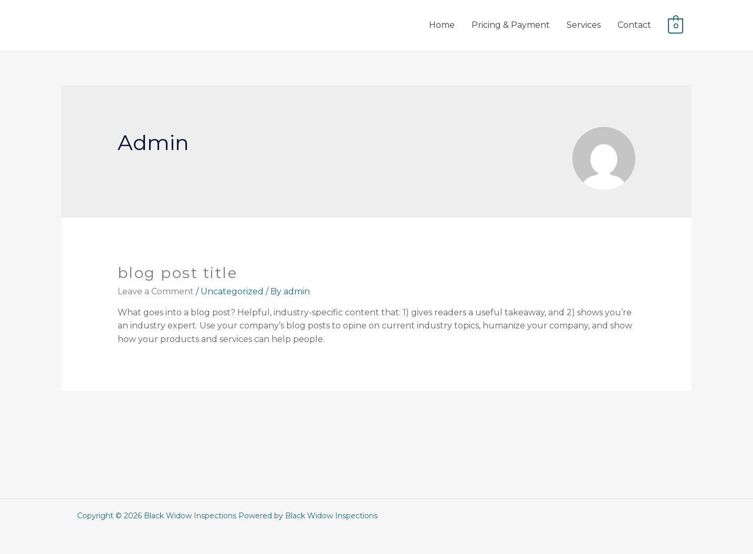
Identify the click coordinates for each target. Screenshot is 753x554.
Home (442, 25)
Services (584, 25)
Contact (634, 25)
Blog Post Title (178, 273)
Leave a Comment (156, 291)
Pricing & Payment (511, 25)
